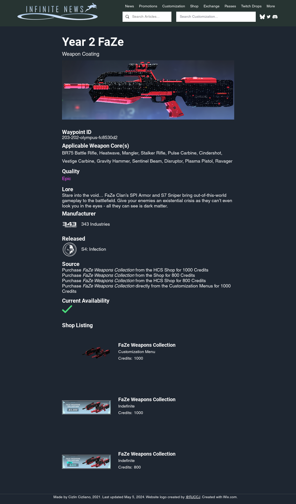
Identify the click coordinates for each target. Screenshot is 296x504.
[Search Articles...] (146, 17)
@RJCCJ (193, 497)
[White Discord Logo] (275, 16)
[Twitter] (268, 16)
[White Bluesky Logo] (262, 16)
